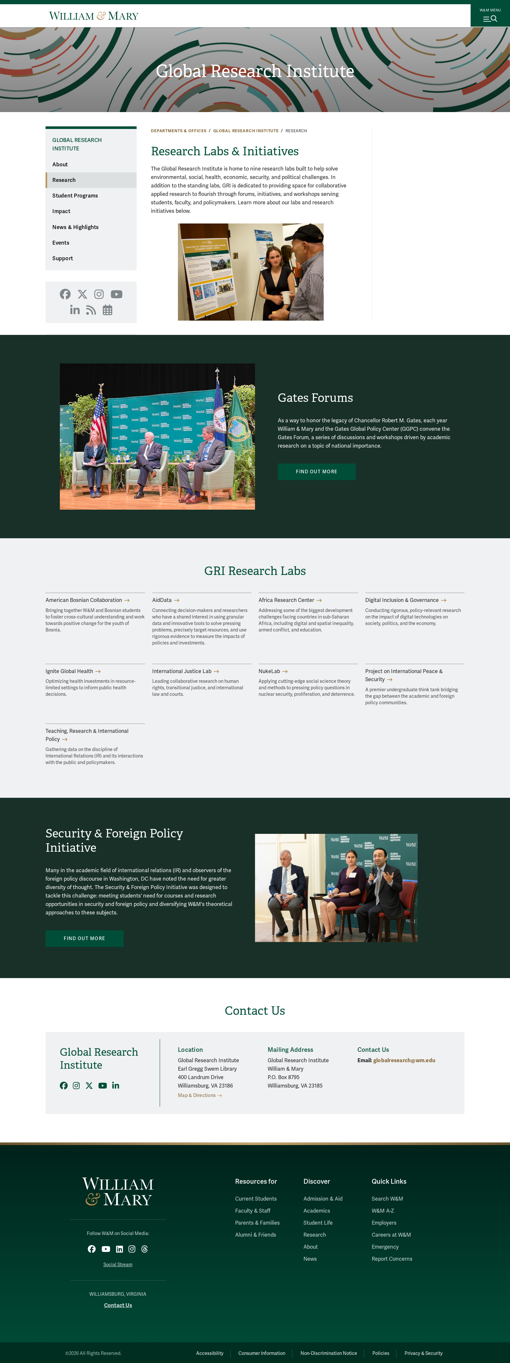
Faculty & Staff (252, 1211)
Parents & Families (257, 1223)
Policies (375, 1352)
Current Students (256, 1199)
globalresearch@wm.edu (404, 1060)
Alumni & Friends (255, 1235)
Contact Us (118, 1303)
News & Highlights (75, 227)
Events (60, 243)
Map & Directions (197, 1095)
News (310, 1259)
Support (62, 258)
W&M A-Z (383, 1211)
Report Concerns (392, 1259)
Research (64, 180)
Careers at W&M (391, 1235)
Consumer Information (248, 1352)
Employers (384, 1223)
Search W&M (387, 1199)
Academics (316, 1211)
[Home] (94, 15)
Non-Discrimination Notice (319, 1352)
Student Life (318, 1223)
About (60, 164)
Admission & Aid (322, 1199)
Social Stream (117, 1263)
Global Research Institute (255, 71)
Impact (61, 211)
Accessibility (192, 1352)
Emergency (385, 1247)
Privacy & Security (422, 1352)
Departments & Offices (179, 131)
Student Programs (75, 196)
